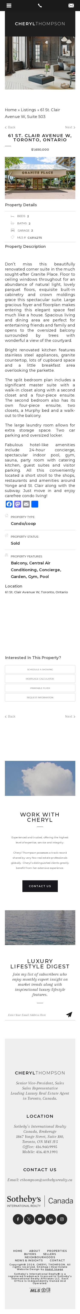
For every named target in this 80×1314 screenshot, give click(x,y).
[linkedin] (51, 1219)
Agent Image (54, 1269)
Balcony (19, 563)
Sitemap (43, 1266)
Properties (57, 1250)
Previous (10, 178)
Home (17, 1250)
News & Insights (29, 1260)
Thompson (40, 23)
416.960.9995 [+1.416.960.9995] (46, 1146)
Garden (18, 576)
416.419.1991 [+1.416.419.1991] (47, 1152)
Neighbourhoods (40, 1257)
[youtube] (40, 1219)
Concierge (49, 570)
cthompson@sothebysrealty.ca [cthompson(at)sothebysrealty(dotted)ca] (46, 1180)
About (34, 1250)
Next (70, 127)
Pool (44, 576)
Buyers (30, 1254)
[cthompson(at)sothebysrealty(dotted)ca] (71, 6)
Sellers (49, 1254)
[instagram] (62, 1219)
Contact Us (40, 886)
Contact (57, 1260)
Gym (33, 576)
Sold (15, 543)
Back (10, 127)
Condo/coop (23, 523)
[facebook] (18, 1219)
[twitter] (29, 1219)
